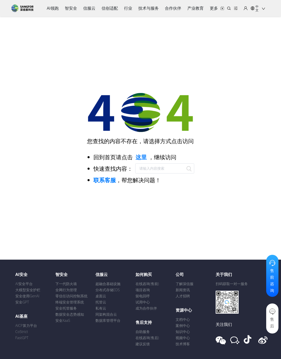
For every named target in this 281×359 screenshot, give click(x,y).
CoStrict (21, 331)
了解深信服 (184, 283)
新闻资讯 (183, 289)
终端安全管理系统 (69, 302)
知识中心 (183, 331)
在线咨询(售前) (147, 283)
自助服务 (143, 331)
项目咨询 (143, 289)
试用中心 (143, 302)
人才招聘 (183, 296)
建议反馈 (143, 343)
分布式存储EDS (107, 289)
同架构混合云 (106, 314)
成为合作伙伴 (146, 308)
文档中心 (183, 319)
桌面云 (100, 296)
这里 (141, 157)
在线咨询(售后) (147, 337)
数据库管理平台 (107, 320)
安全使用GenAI (27, 296)
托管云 (100, 302)
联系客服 (104, 180)
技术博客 (183, 343)
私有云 (100, 308)
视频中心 (183, 337)
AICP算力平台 (26, 325)
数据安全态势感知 (69, 314)
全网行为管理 (66, 289)
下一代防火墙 (66, 283)
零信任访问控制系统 (71, 296)
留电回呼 (143, 296)
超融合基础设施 (107, 283)
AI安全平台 (24, 283)
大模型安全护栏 (27, 289)
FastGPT (21, 337)
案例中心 (183, 325)
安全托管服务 (66, 308)
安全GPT (22, 302)
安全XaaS (62, 320)
